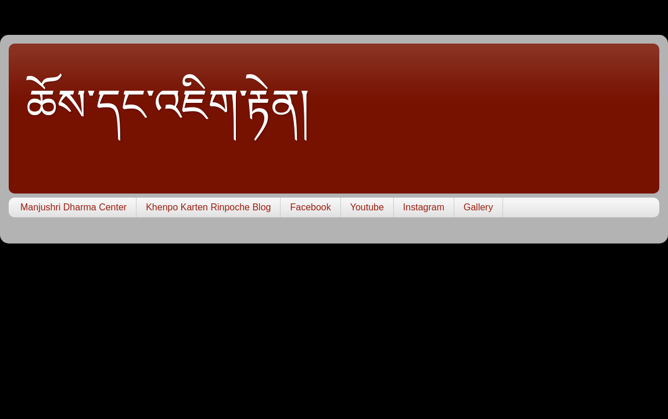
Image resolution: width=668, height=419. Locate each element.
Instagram (423, 207)
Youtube (367, 207)
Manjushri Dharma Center (73, 207)
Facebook (310, 207)
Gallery (478, 207)
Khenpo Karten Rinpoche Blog (208, 207)
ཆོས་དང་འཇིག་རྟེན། (168, 105)
